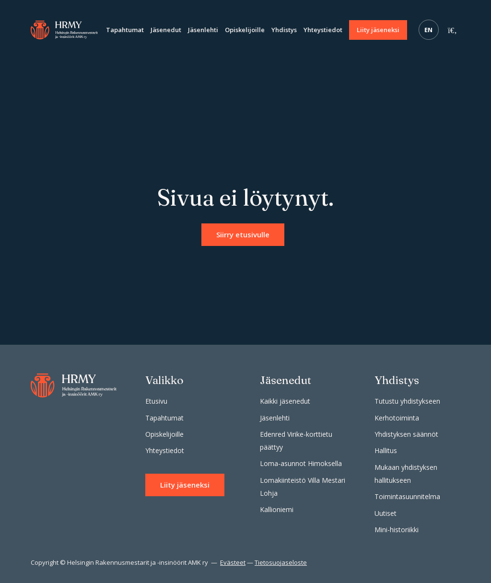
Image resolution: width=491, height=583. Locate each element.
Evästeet (233, 562)
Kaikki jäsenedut (285, 401)
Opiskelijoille (245, 29)
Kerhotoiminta (396, 417)
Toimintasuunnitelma (407, 496)
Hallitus (385, 450)
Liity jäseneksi (378, 29)
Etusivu (156, 401)
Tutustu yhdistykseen (407, 401)
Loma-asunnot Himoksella (301, 463)
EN (428, 29)
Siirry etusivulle (242, 234)
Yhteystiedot (323, 29)
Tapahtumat (125, 29)
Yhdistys (284, 29)
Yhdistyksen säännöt (406, 434)
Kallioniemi (276, 509)
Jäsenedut (166, 29)
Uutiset (385, 513)
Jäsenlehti (203, 29)
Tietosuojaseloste (281, 562)
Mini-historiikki (396, 529)
